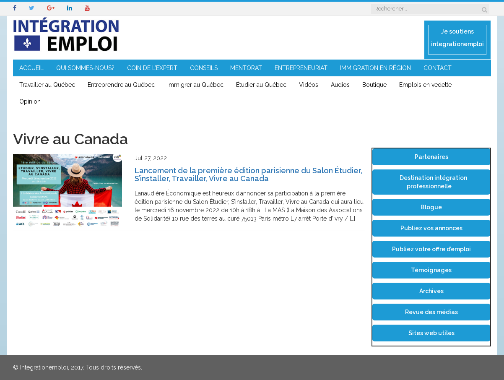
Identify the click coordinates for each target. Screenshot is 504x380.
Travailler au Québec (47, 84)
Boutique (374, 84)
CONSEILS (204, 68)
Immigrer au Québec (195, 84)
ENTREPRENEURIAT (301, 68)
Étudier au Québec (261, 84)
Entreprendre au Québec (121, 84)
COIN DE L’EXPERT (152, 68)
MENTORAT (246, 68)
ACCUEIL (31, 68)
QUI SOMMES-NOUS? (85, 68)
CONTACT (437, 68)
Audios (340, 84)
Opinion (30, 101)
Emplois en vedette (425, 84)
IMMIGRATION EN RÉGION (375, 68)
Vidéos (308, 84)
